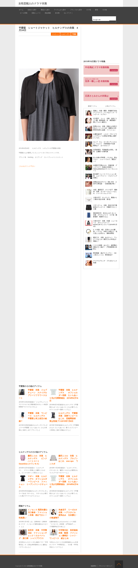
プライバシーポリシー (105, 566)
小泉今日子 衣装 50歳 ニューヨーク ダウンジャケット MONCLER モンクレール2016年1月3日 (105, 223)
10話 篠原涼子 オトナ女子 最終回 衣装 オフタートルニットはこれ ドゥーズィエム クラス (105, 191)
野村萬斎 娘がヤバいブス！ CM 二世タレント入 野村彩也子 (105, 254)
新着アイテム (92, 106)
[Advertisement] (49, 52)
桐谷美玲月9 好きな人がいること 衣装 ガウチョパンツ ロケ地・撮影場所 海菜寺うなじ (105, 215)
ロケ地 (88, 10)
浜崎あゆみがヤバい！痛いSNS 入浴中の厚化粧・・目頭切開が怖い (105, 183)
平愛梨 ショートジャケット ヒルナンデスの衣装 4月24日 (48, 29)
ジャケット (55, 34)
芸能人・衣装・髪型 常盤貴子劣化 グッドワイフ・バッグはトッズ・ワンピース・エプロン (106, 112)
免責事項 (93, 566)
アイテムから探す (60, 10)
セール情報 (23, 13)
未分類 (57, 13)
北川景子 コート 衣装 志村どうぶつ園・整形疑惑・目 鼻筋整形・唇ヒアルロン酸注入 (105, 120)
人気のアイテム (110, 106)
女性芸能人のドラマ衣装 (32, 3)
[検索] (101, 19)
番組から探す (45, 10)
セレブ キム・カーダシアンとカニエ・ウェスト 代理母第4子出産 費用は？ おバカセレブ (105, 144)
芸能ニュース (36, 13)
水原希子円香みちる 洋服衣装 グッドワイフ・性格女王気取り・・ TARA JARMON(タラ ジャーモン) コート (105, 168)
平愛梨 (74, 34)
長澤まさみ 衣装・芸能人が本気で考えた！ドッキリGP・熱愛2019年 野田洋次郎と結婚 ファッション (105, 128)
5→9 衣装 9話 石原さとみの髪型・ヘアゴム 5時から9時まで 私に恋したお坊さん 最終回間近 (105, 231)
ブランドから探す (76, 10)
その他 (104, 10)
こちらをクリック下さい (27, 166)
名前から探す (32, 10)
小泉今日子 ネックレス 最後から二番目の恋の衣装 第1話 (105, 198)
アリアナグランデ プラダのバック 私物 (106, 262)
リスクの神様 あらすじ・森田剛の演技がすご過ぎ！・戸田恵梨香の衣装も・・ (105, 247)
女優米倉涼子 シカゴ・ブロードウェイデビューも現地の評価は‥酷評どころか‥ (105, 136)
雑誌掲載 (48, 13)
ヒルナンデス (65, 34)
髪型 (96, 10)
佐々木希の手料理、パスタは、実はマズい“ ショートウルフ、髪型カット (105, 159)
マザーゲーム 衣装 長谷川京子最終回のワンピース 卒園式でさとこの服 (105, 207)
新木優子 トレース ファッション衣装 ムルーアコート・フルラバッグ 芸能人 (106, 176)
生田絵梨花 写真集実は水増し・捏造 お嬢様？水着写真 (105, 150)
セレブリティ (68, 13)
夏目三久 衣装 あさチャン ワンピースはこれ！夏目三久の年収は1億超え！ (105, 239)
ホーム (21, 10)
